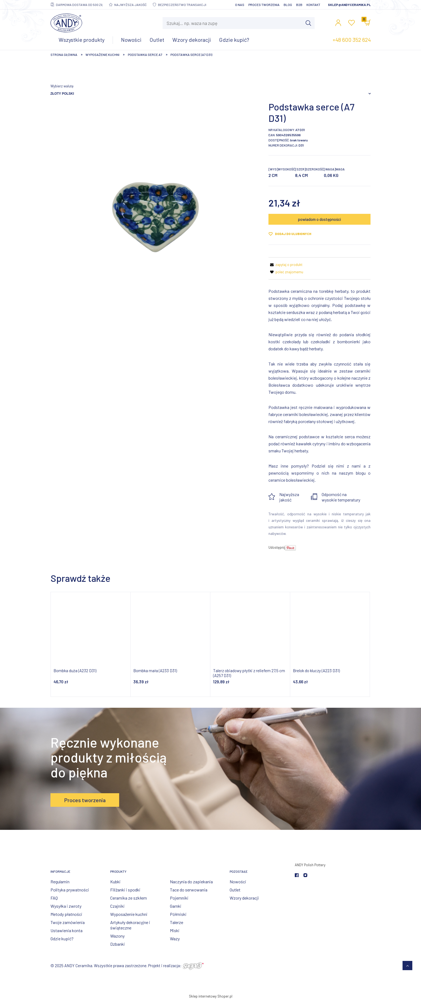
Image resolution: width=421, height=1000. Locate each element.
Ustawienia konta (66, 930)
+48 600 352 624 (352, 39)
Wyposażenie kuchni (128, 914)
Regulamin (59, 881)
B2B (299, 5)
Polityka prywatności (69, 889)
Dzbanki (117, 944)
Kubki (115, 881)
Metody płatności (66, 914)
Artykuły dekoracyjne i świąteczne (130, 925)
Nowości (238, 881)
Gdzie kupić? (62, 938)
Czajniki (117, 906)
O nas (239, 5)
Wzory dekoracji (244, 897)
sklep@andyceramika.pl (349, 5)
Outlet (235, 889)
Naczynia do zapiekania (191, 881)
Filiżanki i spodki (125, 889)
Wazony (117, 935)
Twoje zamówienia (67, 922)
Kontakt (313, 5)
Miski (174, 930)
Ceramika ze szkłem (128, 897)
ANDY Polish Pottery (310, 865)
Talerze (176, 922)
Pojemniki (179, 897)
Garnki (175, 906)
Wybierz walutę (62, 86)
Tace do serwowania (188, 889)
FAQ (54, 897)
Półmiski (178, 914)
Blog (288, 5)
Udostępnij (276, 547)
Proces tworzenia (264, 5)
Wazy (175, 938)
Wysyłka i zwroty (65, 906)
